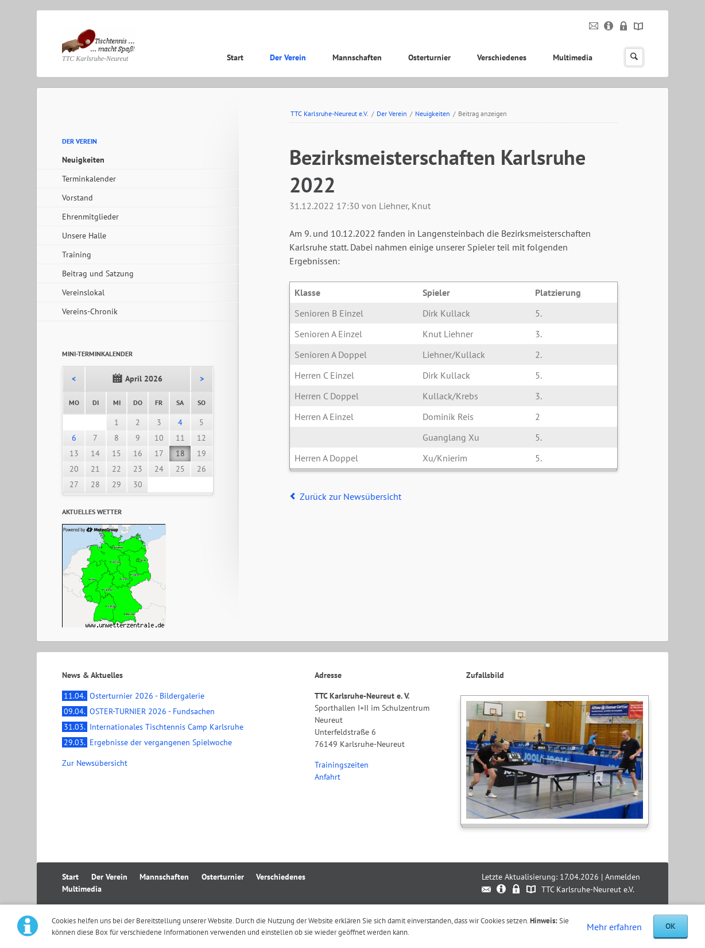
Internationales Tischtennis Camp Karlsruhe (152, 727)
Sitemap (639, 26)
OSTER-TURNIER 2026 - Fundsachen (138, 711)
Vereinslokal (83, 292)
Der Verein (288, 57)
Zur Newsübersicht (94, 763)
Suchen (634, 57)
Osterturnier (429, 57)
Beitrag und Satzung (98, 273)
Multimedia (572, 57)
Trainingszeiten (342, 765)
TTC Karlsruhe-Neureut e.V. (329, 113)
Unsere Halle (84, 235)
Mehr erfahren (614, 926)
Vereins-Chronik (90, 311)
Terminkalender (89, 179)
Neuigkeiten (432, 113)
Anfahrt (327, 777)
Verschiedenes (501, 57)
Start (235, 57)
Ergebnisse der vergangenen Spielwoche (147, 742)
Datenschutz (624, 26)
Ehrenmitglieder (90, 216)
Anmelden (622, 877)
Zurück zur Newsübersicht (350, 496)
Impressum (609, 26)
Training (76, 254)
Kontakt (594, 26)
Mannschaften (357, 57)
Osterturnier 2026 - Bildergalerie (133, 696)
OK (670, 926)
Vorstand (77, 197)
